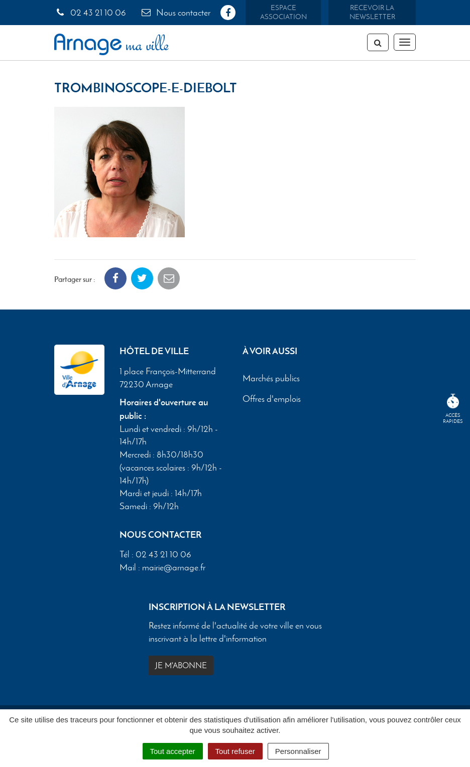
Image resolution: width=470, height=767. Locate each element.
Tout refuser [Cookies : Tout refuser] (235, 751)
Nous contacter (175, 12)
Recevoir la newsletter (372, 12)
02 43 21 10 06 (90, 12)
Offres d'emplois (272, 398)
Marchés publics (271, 378)
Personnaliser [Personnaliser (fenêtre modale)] (298, 751)
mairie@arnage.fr (173, 567)
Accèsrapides (453, 409)
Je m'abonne (181, 665)
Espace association (283, 12)
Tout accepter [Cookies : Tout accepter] (172, 751)
